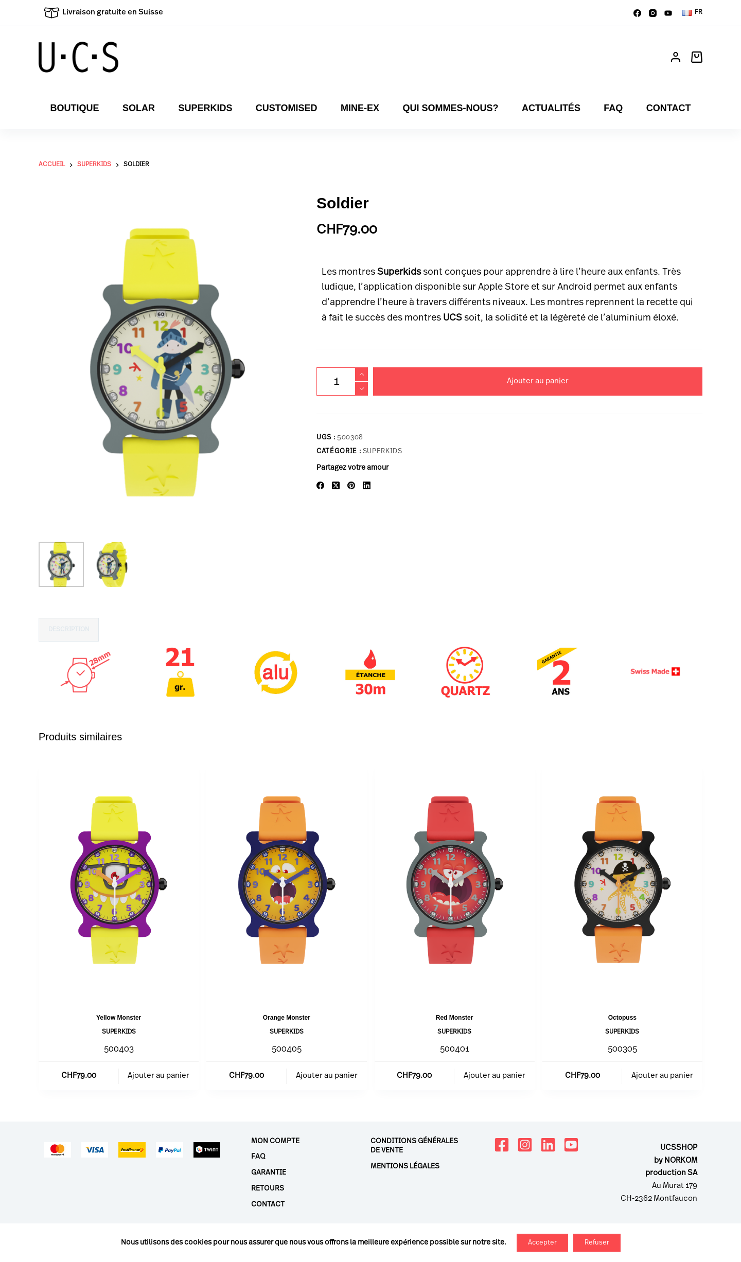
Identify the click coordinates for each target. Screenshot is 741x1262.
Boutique (74, 108)
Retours (267, 1189)
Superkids (205, 108)
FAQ (613, 108)
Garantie (268, 1173)
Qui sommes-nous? (450, 108)
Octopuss (622, 1017)
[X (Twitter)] (336, 485)
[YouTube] (668, 13)
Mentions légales (404, 1166)
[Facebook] (637, 13)
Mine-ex (360, 108)
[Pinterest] (351, 485)
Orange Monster (286, 1017)
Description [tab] (68, 630)
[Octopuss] (622, 880)
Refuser (597, 1242)
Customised (286, 108)
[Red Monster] (455, 880)
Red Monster (454, 1017)
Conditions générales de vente (414, 1145)
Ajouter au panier (538, 381)
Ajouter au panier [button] (158, 1076)
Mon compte (275, 1141)
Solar (138, 108)
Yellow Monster (118, 1017)
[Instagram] (653, 13)
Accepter (542, 1242)
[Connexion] (676, 57)
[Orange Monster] (286, 880)
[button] (692, 13)
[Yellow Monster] (119, 880)
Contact (668, 108)
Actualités (551, 108)
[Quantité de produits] (342, 381)
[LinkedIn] (366, 485)
